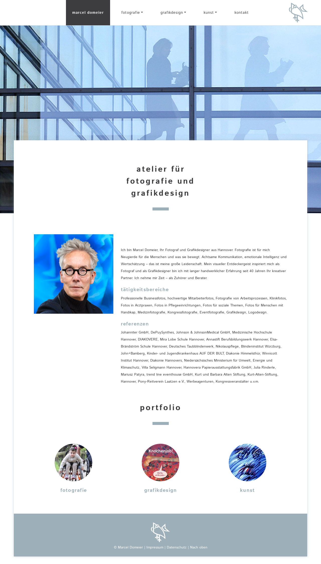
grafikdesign (171, 12)
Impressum (154, 547)
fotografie (130, 12)
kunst (209, 12)
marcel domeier (88, 12)
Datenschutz (177, 547)
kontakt (241, 12)
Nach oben (198, 547)
